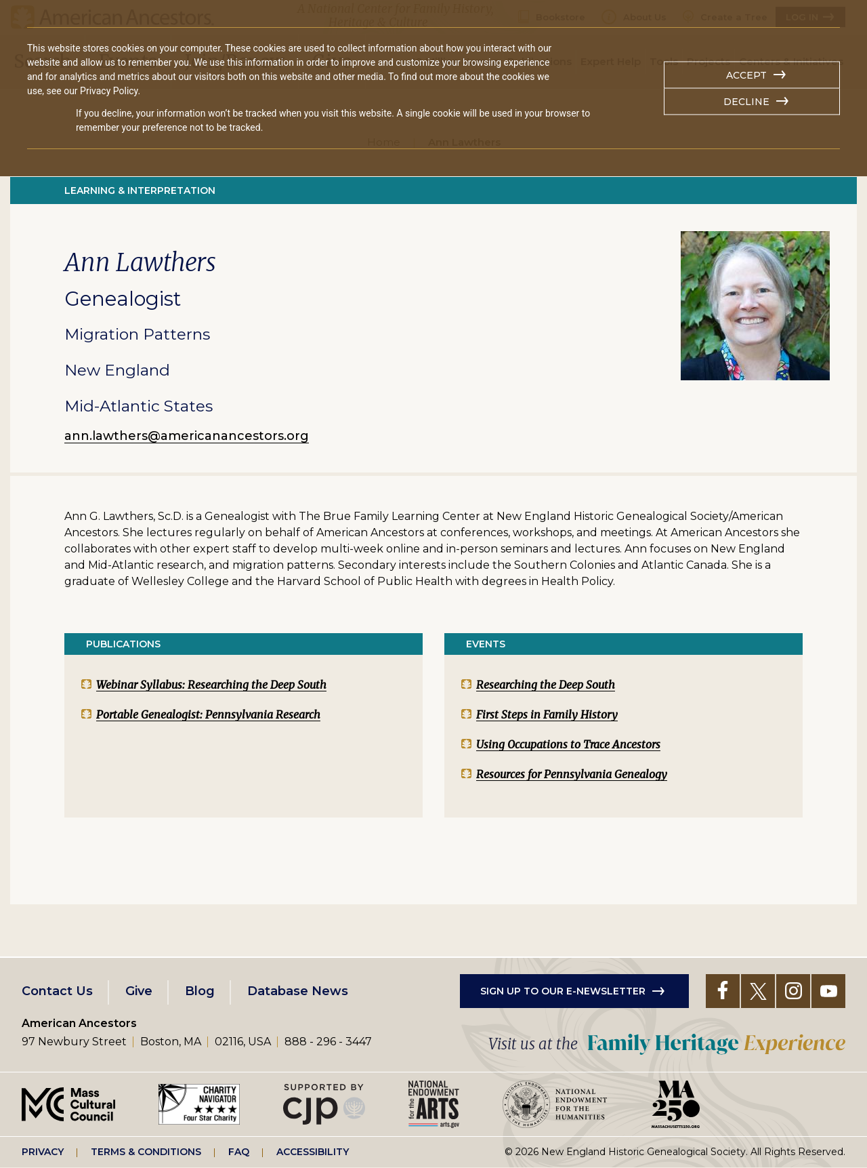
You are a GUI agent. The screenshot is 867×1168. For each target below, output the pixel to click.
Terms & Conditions (146, 1152)
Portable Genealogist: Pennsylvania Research (208, 714)
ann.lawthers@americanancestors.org (186, 435)
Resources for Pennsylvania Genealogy (571, 774)
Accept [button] (746, 75)
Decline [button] (746, 102)
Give (138, 991)
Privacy (43, 1152)
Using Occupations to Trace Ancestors (568, 744)
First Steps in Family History (547, 714)
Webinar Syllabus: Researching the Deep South (211, 684)
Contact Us (57, 991)
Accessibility (312, 1152)
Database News (297, 991)
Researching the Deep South (545, 684)
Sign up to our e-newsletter (563, 991)
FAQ (238, 1152)
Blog (200, 991)
